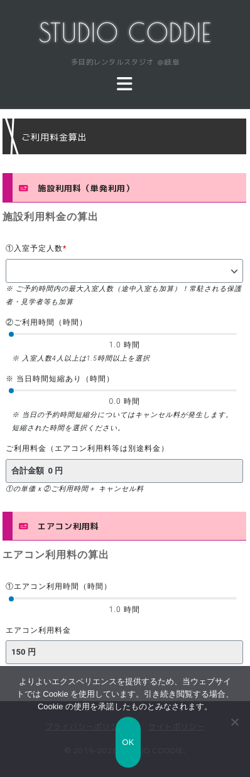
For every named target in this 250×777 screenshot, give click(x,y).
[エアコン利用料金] (124, 652)
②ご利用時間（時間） (46, 322)
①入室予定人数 (36, 248)
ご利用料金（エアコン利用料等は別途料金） (87, 448)
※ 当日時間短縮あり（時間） (60, 378)
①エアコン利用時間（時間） (59, 586)
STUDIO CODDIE (125, 32)
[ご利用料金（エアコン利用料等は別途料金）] (124, 471)
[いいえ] (234, 722)
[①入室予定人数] (124, 271)
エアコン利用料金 (38, 630)
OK (128, 742)
